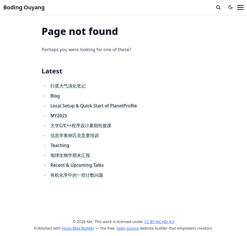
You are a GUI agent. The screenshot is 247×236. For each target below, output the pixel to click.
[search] (218, 7)
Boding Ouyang (24, 7)
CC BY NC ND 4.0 (159, 221)
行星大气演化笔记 (68, 86)
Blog (55, 96)
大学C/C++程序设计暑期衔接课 (80, 125)
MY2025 (58, 115)
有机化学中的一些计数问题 (76, 175)
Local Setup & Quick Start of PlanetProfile (93, 106)
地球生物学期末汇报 (70, 155)
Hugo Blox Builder (78, 228)
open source (127, 228)
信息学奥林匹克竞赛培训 (74, 135)
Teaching (59, 145)
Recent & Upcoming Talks (77, 165)
